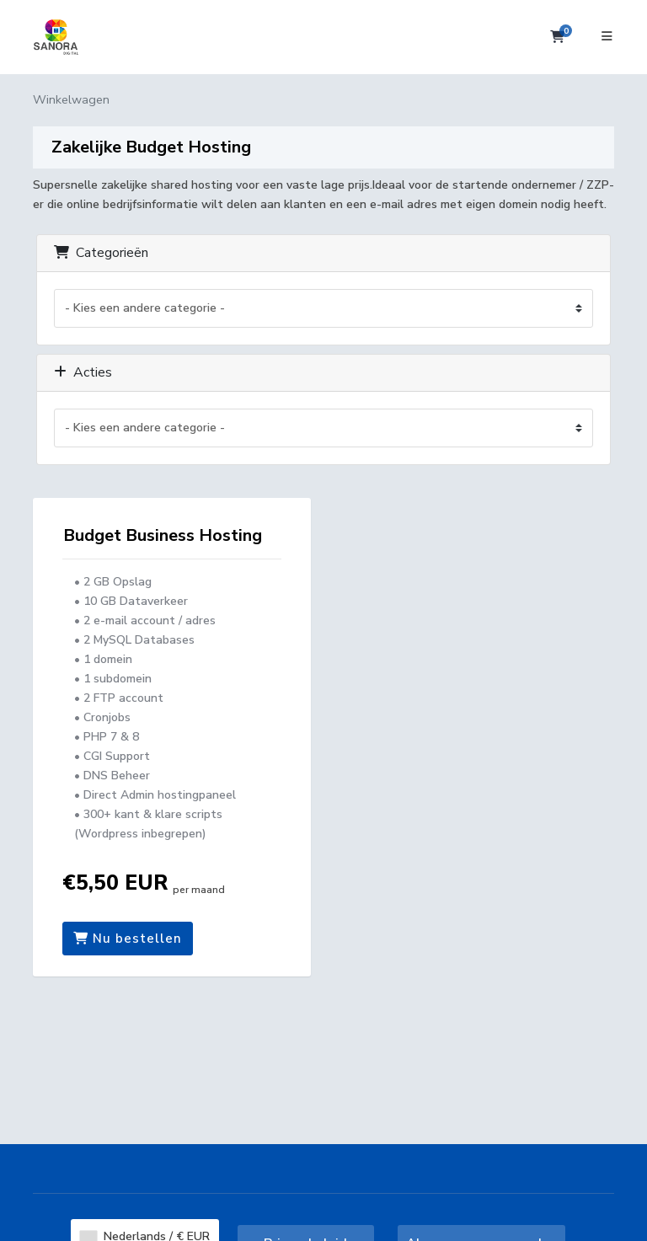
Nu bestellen (127, 938)
